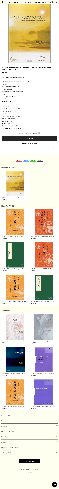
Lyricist (3, 437)
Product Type (5, 421)
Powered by (29, 472)
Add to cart (29, 138)
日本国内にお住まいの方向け (29, 143)
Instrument (4, 426)
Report (55, 148)
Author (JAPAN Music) (8, 453)
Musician (4, 442)
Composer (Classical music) (10, 447)
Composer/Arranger (7, 431)
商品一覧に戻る (29, 461)
